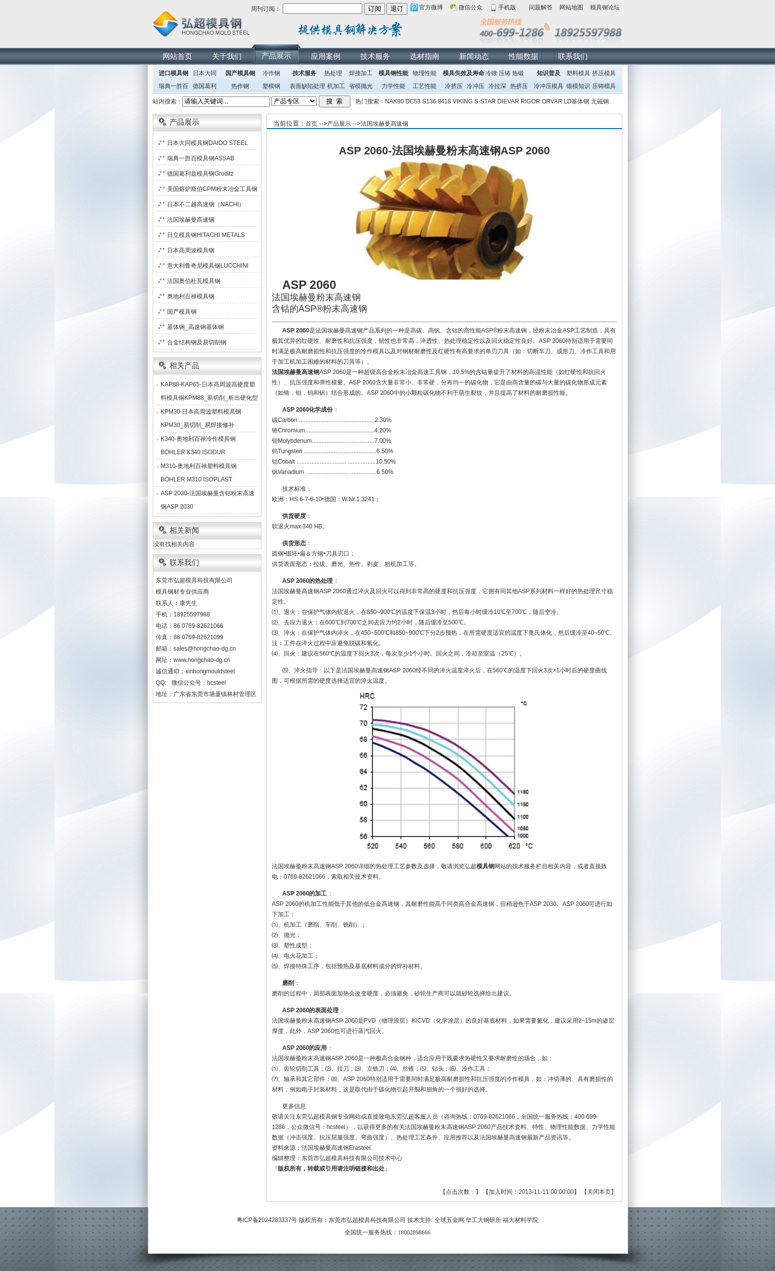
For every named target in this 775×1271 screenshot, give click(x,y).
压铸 (505, 73)
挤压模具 (604, 73)
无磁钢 (600, 101)
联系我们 (573, 56)
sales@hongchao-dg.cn (204, 648)
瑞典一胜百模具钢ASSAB (200, 158)
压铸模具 (604, 86)
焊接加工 (361, 73)
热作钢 (240, 86)
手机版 (507, 7)
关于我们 (227, 56)
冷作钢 (271, 73)
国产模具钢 (240, 73)
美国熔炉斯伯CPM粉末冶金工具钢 (212, 189)
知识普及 (548, 73)
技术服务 (375, 56)
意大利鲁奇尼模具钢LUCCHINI (208, 265)
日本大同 (204, 73)
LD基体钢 (576, 101)
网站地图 (571, 7)
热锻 (518, 73)
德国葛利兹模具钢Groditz (200, 173)
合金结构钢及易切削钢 (196, 342)
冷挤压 (454, 86)
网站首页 (177, 56)
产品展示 (276, 55)
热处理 (333, 73)
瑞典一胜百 (173, 86)
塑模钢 (271, 86)
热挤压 (519, 86)
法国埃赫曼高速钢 (384, 123)
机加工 (336, 86)
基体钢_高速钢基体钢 (195, 327)
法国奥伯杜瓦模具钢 (193, 281)
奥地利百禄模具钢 (191, 296)
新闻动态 (474, 56)
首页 (311, 123)
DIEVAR (508, 101)
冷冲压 (475, 86)
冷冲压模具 (548, 86)
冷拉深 (497, 86)
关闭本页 (599, 1191)
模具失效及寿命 (463, 73)
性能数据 (523, 56)
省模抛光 (361, 86)
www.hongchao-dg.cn (201, 660)
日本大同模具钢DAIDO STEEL (207, 143)
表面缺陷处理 (307, 86)
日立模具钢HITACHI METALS (206, 235)
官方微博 (431, 7)
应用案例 (326, 56)
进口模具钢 (173, 73)
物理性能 (424, 73)
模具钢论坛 (605, 7)
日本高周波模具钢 (191, 250)
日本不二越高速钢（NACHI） (206, 204)
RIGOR (530, 101)
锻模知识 (578, 86)
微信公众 (470, 7)
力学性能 (393, 86)
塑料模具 (578, 73)
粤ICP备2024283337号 (267, 1220)
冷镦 (491, 73)
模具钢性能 (393, 73)
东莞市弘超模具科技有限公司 (367, 1220)
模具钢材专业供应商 (182, 591)
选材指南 (424, 56)
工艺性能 (424, 86)
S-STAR (485, 101)
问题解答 (541, 7)
